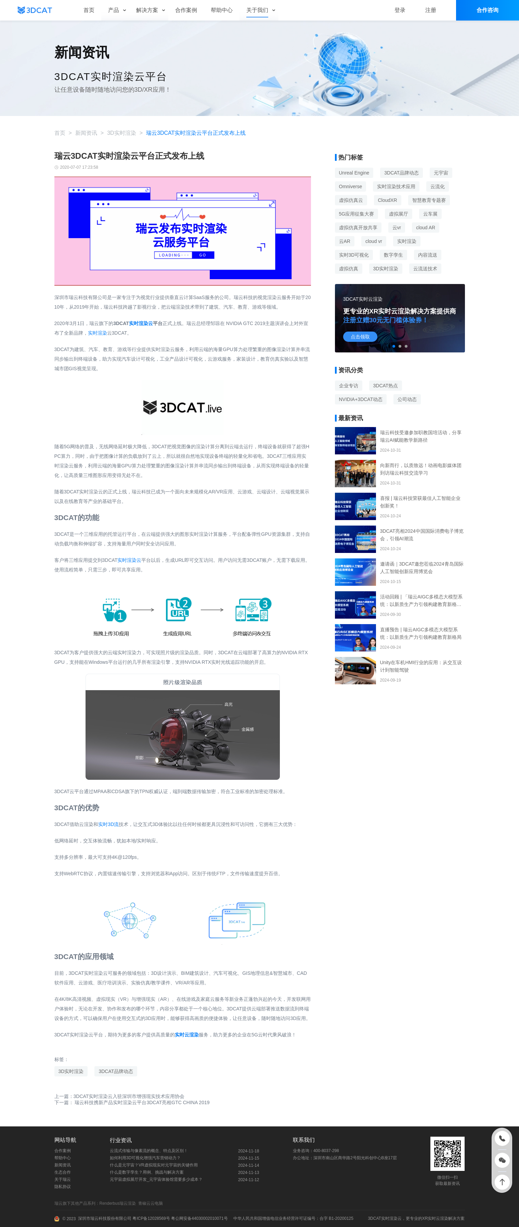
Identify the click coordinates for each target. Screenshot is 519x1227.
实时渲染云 (141, 323)
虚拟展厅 (398, 214)
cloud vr (373, 241)
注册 (430, 10)
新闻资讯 (86, 133)
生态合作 (62, 1172)
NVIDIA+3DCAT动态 (361, 399)
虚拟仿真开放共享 (358, 227)
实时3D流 (108, 824)
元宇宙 (441, 173)
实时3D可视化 (354, 255)
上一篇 (119, 1096)
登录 (399, 10)
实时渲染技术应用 (396, 186)
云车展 (430, 214)
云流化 (437, 186)
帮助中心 (62, 1157)
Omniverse (350, 186)
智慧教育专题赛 (429, 200)
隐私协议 (62, 1186)
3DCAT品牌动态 (116, 1071)
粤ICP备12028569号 (150, 1218)
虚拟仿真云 (351, 200)
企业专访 (348, 385)
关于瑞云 (62, 1179)
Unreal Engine (354, 173)
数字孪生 (393, 255)
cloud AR (425, 227)
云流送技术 (425, 268)
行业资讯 (121, 1140)
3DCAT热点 (385, 385)
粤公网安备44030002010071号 (199, 1218)
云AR (344, 241)
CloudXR (387, 200)
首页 (59, 133)
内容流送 (427, 255)
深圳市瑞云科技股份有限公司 (104, 1218)
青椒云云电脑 (151, 1203)
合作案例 (62, 1150)
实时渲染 (97, 333)
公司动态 (407, 399)
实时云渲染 (187, 1034)
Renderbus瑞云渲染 (119, 1203)
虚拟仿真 (348, 268)
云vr (396, 227)
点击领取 (360, 336)
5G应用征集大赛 (356, 214)
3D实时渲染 (121, 133)
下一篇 (132, 1102)
